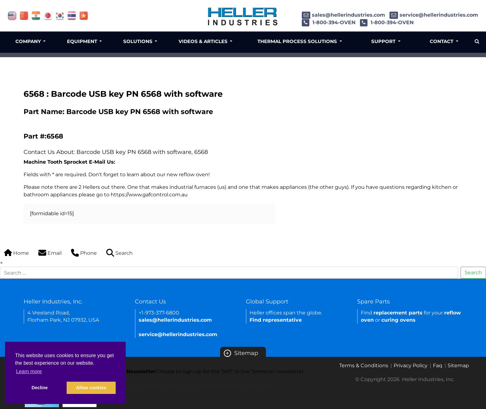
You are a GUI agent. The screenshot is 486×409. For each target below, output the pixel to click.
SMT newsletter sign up (160, 386)
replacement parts (397, 313)
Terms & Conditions (363, 365)
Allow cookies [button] (91, 387)
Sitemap (241, 353)
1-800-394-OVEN (329, 22)
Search (473, 272)
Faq (437, 365)
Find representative (276, 320)
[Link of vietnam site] (84, 15)
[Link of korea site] (60, 15)
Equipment (82, 41)
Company (28, 41)
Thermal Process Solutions (297, 41)
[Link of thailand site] (72, 15)
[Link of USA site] (12, 15)
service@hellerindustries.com (433, 15)
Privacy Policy (411, 365)
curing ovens (398, 320)
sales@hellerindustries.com (343, 15)
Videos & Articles (204, 41)
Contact (442, 41)
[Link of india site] (36, 15)
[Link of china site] (24, 15)
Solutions (138, 41)
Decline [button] (40, 387)
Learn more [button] (29, 371)
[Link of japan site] (48, 15)
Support (384, 41)
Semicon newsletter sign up (234, 386)
